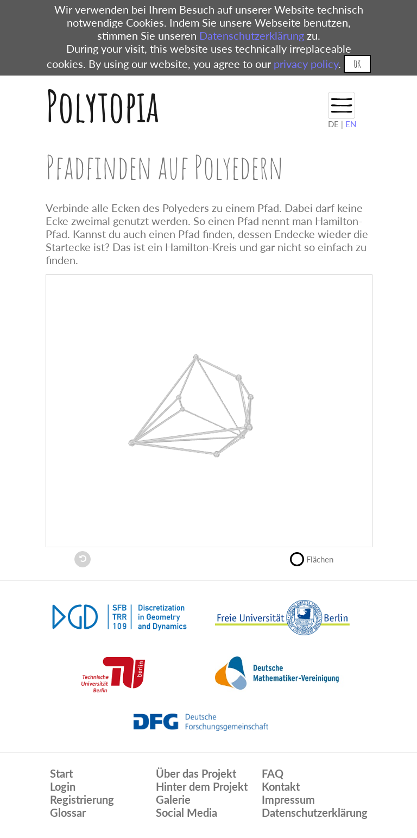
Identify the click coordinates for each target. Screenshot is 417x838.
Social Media (186, 812)
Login (62, 786)
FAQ (272, 773)
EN (350, 124)
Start (61, 773)
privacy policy (306, 63)
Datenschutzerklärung (251, 35)
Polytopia (102, 105)
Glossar (68, 812)
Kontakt (281, 786)
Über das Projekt (196, 773)
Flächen (316, 558)
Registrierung (82, 799)
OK (357, 64)
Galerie (173, 799)
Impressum (288, 799)
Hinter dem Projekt (202, 786)
